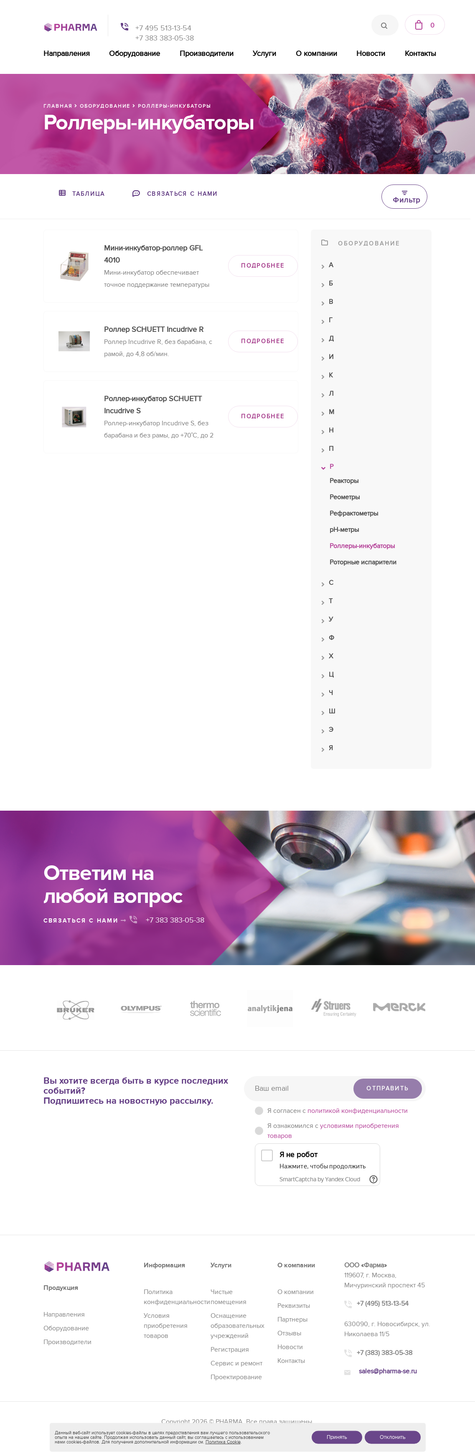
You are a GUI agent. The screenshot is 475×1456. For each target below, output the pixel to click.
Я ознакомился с (333, 1131)
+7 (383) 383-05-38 (384, 1353)
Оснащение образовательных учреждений (237, 1326)
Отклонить (393, 1437)
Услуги (264, 53)
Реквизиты (293, 1306)
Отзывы (289, 1333)
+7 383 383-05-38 (164, 38)
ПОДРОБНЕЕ (262, 265)
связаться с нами (85, 920)
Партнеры (292, 1319)
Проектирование (236, 1377)
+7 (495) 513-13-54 (383, 1303)
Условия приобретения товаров (166, 1326)
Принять (337, 1437)
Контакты (420, 53)
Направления (66, 53)
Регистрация (230, 1349)
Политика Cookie (223, 1442)
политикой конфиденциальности (357, 1111)
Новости (370, 53)
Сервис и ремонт (236, 1363)
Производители (207, 53)
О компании (316, 53)
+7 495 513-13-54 (163, 28)
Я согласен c (337, 1111)
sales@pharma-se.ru (388, 1371)
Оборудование (134, 53)
